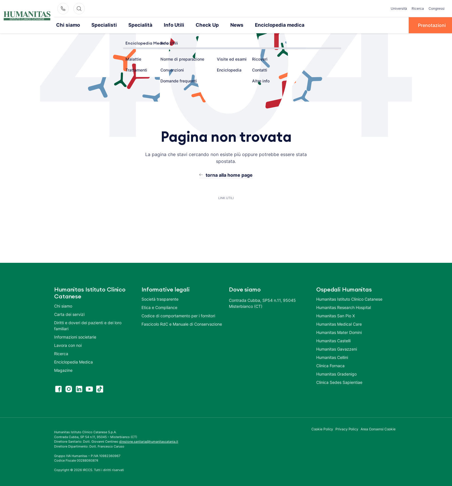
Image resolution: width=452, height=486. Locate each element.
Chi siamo (67, 25)
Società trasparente (160, 298)
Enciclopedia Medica (73, 361)
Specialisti (100, 25)
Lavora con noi (68, 345)
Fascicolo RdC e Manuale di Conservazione (182, 323)
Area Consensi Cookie (378, 429)
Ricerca (418, 8)
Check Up (196, 25)
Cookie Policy (322, 429)
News (225, 25)
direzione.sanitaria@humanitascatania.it (148, 441)
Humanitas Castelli (333, 340)
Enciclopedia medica (264, 25)
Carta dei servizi (69, 314)
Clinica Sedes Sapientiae (339, 382)
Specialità (133, 25)
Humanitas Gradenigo (336, 373)
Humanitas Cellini (332, 357)
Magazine (63, 370)
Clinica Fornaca (330, 365)
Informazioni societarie (75, 336)
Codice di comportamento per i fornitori (178, 315)
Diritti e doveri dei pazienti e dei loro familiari (87, 325)
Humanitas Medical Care (339, 323)
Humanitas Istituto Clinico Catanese (349, 298)
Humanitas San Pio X (335, 315)
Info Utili (165, 25)
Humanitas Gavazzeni (336, 348)
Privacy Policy (346, 429)
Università (399, 8)
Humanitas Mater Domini (339, 332)
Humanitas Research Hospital (343, 307)
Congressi (437, 8)
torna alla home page (229, 175)
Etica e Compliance (159, 307)
